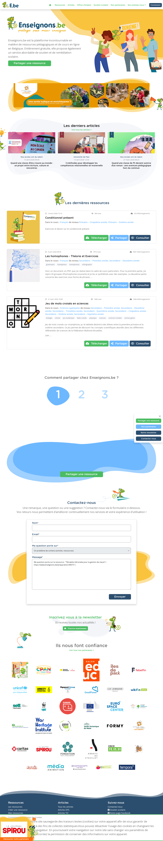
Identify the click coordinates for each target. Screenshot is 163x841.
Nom (35, 523)
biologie (49, 318)
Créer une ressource (17, 810)
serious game (130, 318)
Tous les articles (65, 807)
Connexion (156, 5)
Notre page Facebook (119, 813)
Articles (71, 5)
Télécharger (96, 238)
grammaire (50, 264)
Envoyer (120, 597)
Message (37, 557)
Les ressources (15, 807)
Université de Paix (81, 157)
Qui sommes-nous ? (137, 5)
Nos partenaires (118, 5)
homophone (62, 264)
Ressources (60, 5)
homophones (74, 264)
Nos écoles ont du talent (32, 157)
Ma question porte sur (45, 546)
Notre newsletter (148, 433)
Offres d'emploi (84, 5)
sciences (102, 318)
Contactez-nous (148, 439)
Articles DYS (63, 810)
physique (92, 318)
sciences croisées (115, 318)
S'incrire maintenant (75, 628)
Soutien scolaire (101, 5)
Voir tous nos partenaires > (81, 650)
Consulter (140, 238)
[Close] (159, 416)
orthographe (87, 264)
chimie (57, 318)
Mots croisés (82, 318)
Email (35, 534)
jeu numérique (68, 318)
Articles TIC (63, 813)
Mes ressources (15, 813)
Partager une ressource (30, 63)
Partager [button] (119, 238)
